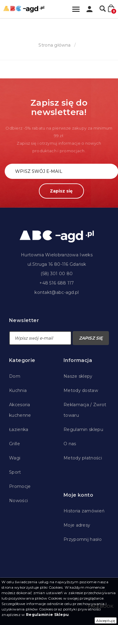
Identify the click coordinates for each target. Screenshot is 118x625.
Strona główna (54, 45)
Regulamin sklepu (83, 429)
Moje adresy (77, 525)
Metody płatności (83, 458)
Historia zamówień (84, 511)
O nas (70, 443)
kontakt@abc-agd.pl (56, 292)
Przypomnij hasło (83, 539)
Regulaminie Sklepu (47, 614)
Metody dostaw (81, 390)
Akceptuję (105, 620)
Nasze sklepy (78, 376)
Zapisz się (61, 191)
